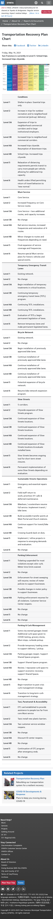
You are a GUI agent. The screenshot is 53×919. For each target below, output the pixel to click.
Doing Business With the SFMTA (14, 868)
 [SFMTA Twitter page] (13, 889)
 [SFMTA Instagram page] (18, 889)
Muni (3, 823)
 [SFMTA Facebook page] (8, 889)
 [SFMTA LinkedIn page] (23, 889)
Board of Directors (8, 862)
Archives (4, 877)
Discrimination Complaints (11, 845)
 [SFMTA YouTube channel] (3, 889)
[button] (36, 3)
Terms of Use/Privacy (9, 874)
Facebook (20, 45)
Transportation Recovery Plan (30, 778)
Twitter (33, 45)
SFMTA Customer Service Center (14, 848)
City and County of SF (10, 871)
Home (5, 21)
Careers (4, 865)
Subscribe (46, 12)
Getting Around (7, 832)
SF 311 (4, 835)
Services (4, 826)
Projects (4, 829)
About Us (16, 21)
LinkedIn (44, 45)
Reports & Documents (34, 21)
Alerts (3, 8)
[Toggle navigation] (49, 2)
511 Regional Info (8, 838)
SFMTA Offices (7, 851)
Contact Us (5, 854)
